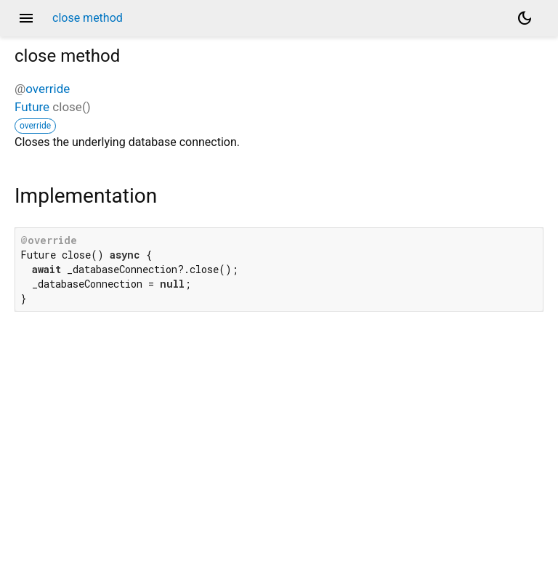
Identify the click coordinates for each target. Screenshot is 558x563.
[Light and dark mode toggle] (524, 18)
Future (32, 107)
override (47, 88)
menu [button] (26, 18)
